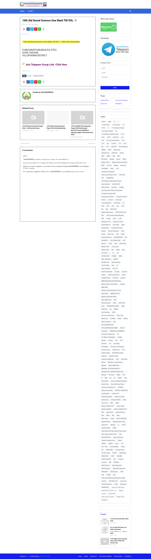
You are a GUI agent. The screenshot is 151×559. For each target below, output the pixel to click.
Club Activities (105, 184)
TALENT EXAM (105, 428)
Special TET (109, 412)
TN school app (105, 453)
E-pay (114, 218)
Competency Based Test (108, 193)
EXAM (103, 234)
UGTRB (109, 475)
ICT (118, 253)
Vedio (116, 484)
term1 (117, 443)
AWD (102, 156)
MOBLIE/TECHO (115, 293)
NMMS (116, 309)
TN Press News (119, 450)
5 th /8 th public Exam (112, 140)
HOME (118, 250)
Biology (112, 159)
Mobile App (104, 293)
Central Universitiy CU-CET (109, 175)
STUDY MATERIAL (121, 418)
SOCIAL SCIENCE (38, 76)
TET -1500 (104, 446)
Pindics (110, 340)
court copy (118, 200)
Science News (105, 393)
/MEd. (109, 121)
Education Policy (118, 221)
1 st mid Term (105, 125)
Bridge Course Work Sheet (119, 162)
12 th (122, 134)
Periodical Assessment (108, 334)
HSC (123, 250)
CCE (117, 168)
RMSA (118, 375)
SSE (113, 415)
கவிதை (121, 490)
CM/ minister (105, 187)
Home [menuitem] (22, 11)
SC (114, 378)
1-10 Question (116, 125)
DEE (107, 209)
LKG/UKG (115, 278)
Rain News (124, 359)
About (86, 556)
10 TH (26, 24)
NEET (114, 303)
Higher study (105, 250)
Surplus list (104, 425)
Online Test (104, 318)
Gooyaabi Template (44, 556)
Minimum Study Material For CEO (111, 290)
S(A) (106, 378)
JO (117, 265)
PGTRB (120, 337)
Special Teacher (120, 412)
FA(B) (122, 234)
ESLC (122, 231)
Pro (110, 343)
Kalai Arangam (105, 268)
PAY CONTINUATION (107, 325)
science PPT (115, 393)
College (121, 187)
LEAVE (124, 275)
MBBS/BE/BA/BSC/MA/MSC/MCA (111, 281)
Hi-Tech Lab (115, 246)
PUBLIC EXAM (105, 353)
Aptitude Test (105, 153)
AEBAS (103, 150)
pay (114, 321)
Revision (103, 375)
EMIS (122, 225)
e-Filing (108, 218)
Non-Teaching (105, 312)
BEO (119, 156)
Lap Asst (124, 271)
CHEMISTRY (109, 178)
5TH (123, 140)
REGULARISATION (114, 365)
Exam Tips (111, 234)
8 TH (124, 143)
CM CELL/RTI (116, 184)
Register (103, 365)
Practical (104, 343)
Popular (103, 514)
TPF (114, 459)
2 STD (108, 137)
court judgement (106, 203)
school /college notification (119, 381)
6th (108, 143)
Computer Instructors (107, 196)
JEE (113, 265)
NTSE (113, 312)
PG (118, 334)
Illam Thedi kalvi (106, 259)
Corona (103, 200)
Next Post (91, 143)
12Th (102, 137)
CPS (108, 206)
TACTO (124, 425)
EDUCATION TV (105, 225)
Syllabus (112, 425)
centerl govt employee (107, 171)
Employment (105, 228)
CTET (122, 206)
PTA (123, 350)
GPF (124, 240)
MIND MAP (104, 287)
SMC (111, 403)
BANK (108, 156)
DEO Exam (114, 209)
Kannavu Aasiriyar (106, 271)
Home (80, 556)
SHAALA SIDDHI (115, 400)
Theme (28, 556)
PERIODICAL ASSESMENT (117, 331)
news (102, 306)
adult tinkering (123, 146)
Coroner (110, 200)
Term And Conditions (121, 100)
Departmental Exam (107, 212)
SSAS (107, 415)
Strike (112, 418)
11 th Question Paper (117, 128)
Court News (117, 203)
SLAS (124, 400)
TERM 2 (103, 443)
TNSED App (122, 453)
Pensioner (104, 331)
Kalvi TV (115, 268)
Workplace (123, 484)
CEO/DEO (122, 175)
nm (110, 309)
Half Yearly (122, 243)
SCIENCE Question (106, 396)
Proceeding (104, 346)
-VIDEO (103, 121)
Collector (114, 187)
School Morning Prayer (117, 384)
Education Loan (106, 221)
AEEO (109, 150)
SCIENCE (120, 387)
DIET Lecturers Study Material (115, 215)
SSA (102, 415)
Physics (103, 340)
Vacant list (123, 481)
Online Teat (120, 315)
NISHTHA (104, 309)
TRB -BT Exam (105, 465)
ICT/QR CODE (105, 256)
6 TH (102, 143)
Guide (110, 243)
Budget (116, 165)
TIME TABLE (109, 450)
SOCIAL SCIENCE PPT (107, 406)
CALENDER (104, 168)
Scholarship (104, 381)
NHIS (122, 306)
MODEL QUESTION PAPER (108, 296)
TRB (110, 462)
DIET (102, 215)
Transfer (103, 462)
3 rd (122, 137)
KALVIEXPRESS (47, 92)
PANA (119, 318)
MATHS (123, 278)
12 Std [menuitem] (30, 11)
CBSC (112, 168)
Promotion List (105, 350)
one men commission (107, 315)
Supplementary (105, 421)
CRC (112, 206)
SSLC (118, 415)
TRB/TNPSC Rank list (119, 468)
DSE (102, 218)
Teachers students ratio (108, 440)
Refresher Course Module (115, 362)
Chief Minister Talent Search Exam (111, 181)
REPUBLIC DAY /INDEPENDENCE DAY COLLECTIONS (112, 372)
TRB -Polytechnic (117, 465)
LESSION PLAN (105, 278)
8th (102, 146)
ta (118, 425)
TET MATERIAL (114, 446)
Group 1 (103, 243)
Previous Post (25, 143)
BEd (114, 156)
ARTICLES (114, 153)
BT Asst (109, 165)
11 (108, 128)
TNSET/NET (104, 456)
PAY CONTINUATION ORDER (109, 328)
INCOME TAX (105, 262)
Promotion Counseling (117, 346)
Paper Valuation (106, 321)
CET (102, 178)
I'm (113, 253)
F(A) (117, 234)
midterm (122, 284)
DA (102, 209)
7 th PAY (113, 143)
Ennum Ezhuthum (113, 231)
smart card (104, 403)
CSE (117, 206)
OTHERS (112, 318)
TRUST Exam (114, 471)
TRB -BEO (116, 462)
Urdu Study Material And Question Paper (113, 478)
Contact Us (103, 103)
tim (102, 450)
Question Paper (113, 356)
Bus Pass (123, 165)
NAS (115, 300)
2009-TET (116, 137)
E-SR (120, 218)
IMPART (115, 259)
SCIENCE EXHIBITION (121, 390)
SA (110, 378)
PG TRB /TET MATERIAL (108, 337)
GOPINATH (104, 240)
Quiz (117, 359)
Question (104, 356)
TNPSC (114, 453)
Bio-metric (104, 159)
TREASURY (104, 471)
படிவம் (103, 493)
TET (122, 443)
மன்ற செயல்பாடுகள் (107, 496)
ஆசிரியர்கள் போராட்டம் (108, 490)
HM (112, 250)
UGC (102, 475)
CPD (102, 206)
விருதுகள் (104, 500)
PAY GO (122, 328)
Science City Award (107, 390)
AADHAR (113, 146)
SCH (125, 378)
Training (120, 459)
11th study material (107, 131)
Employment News (116, 228)
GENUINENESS (118, 237)
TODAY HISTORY (106, 459)
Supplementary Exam (119, 421)
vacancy (103, 481)
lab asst (117, 271)
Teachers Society (118, 437)
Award (122, 153)
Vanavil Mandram (106, 484)
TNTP (112, 456)
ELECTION (116, 225)
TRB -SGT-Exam (105, 468)
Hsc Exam (104, 253)
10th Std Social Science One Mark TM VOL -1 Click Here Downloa (50, 42)
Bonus (118, 159)
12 (116, 131)
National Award (106, 303)
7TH (120, 143)
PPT (121, 340)
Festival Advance (106, 237)
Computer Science (121, 196)
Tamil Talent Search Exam (109, 434)
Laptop (103, 275)
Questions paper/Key (107, 359)
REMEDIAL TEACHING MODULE (110, 368)
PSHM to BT (116, 350)
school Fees (104, 384)
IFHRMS (114, 256)
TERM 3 (110, 443)
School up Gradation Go (108, 387)
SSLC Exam (104, 418)
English (103, 231)
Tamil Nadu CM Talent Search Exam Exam (113, 431)
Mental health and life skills (109, 284)
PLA (116, 340)
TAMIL (114, 428)
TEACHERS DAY (106, 437)
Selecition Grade (119, 396)
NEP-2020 (122, 303)
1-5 (123, 125)
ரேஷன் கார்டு (120, 496)
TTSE (121, 471)
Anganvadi (117, 150)
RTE (124, 375)
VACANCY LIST (113, 481)
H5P (115, 243)
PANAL (126, 318)
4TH (102, 140)
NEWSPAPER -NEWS (113, 306)
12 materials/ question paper (109, 134)
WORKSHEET (105, 487)
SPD (102, 412)
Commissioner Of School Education (111, 190)
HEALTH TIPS (105, 246)
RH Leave (111, 375)
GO (126, 237)
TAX (120, 434)
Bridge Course (105, 162)
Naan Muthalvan (106, 300)
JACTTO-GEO (105, 265)
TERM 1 (120, 440)
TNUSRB (119, 456)
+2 (114, 121)
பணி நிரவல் (111, 493)
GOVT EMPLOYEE (115, 240)
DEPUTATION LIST (121, 212)
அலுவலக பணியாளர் (118, 487)
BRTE (102, 165)
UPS (114, 475)
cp (123, 203)
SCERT (120, 378)
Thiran (123, 446)
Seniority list (105, 400)
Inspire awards (116, 262)
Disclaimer (118, 103)
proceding (116, 343)
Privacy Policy (104, 100)
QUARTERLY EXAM (117, 353)
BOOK (124, 159)
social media (120, 406)
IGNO (120, 256)
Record (103, 362)
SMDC (117, 403)
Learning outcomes (113, 275)
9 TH (107, 146)
